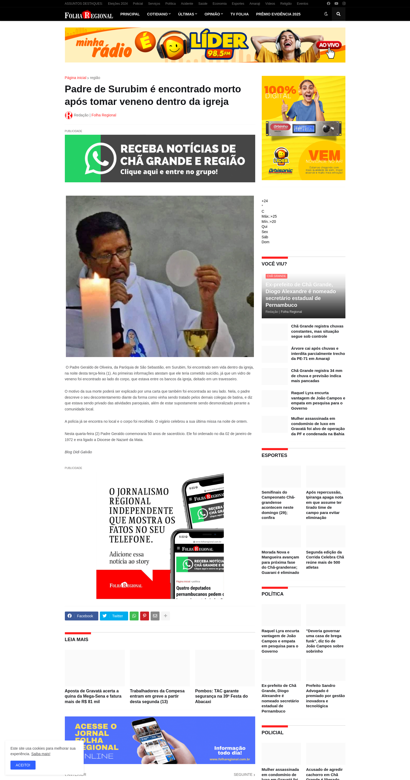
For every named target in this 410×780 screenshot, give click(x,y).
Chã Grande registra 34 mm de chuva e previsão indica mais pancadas (317, 375)
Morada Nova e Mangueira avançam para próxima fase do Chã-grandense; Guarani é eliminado (280, 562)
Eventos (302, 3)
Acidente (187, 3)
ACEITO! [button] (23, 765)
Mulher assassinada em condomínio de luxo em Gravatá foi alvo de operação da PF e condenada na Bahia (318, 426)
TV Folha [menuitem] (239, 14)
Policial (138, 3)
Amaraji (254, 3)
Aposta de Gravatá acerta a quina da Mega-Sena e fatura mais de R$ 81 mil (93, 696)
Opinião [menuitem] (212, 14)
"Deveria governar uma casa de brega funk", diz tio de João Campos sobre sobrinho (325, 641)
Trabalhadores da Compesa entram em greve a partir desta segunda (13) (157, 696)
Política (171, 3)
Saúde (203, 3)
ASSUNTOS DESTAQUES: (84, 3)
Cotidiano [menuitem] (157, 14)
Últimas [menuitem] (186, 14)
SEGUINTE (243, 774)
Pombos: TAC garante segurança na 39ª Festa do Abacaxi (221, 696)
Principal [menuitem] (130, 14)
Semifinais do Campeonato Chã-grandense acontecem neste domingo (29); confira (278, 505)
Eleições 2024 (118, 3)
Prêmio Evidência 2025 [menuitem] (278, 14)
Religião (286, 3)
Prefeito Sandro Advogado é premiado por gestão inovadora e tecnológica (325, 695)
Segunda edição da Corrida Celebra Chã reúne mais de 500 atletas (325, 560)
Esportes (238, 3)
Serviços (154, 3)
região (95, 78)
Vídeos (270, 3)
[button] (326, 14)
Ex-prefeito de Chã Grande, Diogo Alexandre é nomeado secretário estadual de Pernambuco (301, 295)
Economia (219, 3)
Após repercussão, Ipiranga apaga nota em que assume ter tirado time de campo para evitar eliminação (324, 505)
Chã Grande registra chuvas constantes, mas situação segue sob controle (317, 331)
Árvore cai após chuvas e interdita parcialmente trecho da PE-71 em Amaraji (318, 353)
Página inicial (76, 78)
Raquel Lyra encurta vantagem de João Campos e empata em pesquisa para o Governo (318, 400)
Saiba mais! (40, 754)
